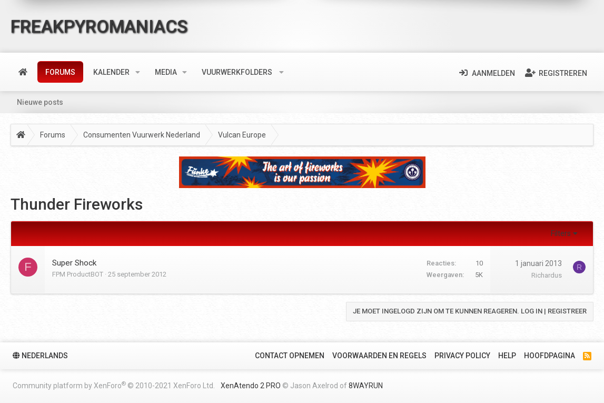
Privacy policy (462, 355)
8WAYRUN (366, 385)
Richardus (546, 275)
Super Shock (74, 263)
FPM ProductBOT (77, 274)
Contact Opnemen (289, 355)
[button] (138, 72)
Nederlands (40, 355)
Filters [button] (561, 233)
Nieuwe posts (40, 102)
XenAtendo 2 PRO (251, 385)
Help (507, 355)
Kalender (111, 72)
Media (166, 72)
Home (23, 72)
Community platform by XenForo (114, 385)
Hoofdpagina (549, 355)
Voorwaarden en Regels (379, 355)
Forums (60, 72)
